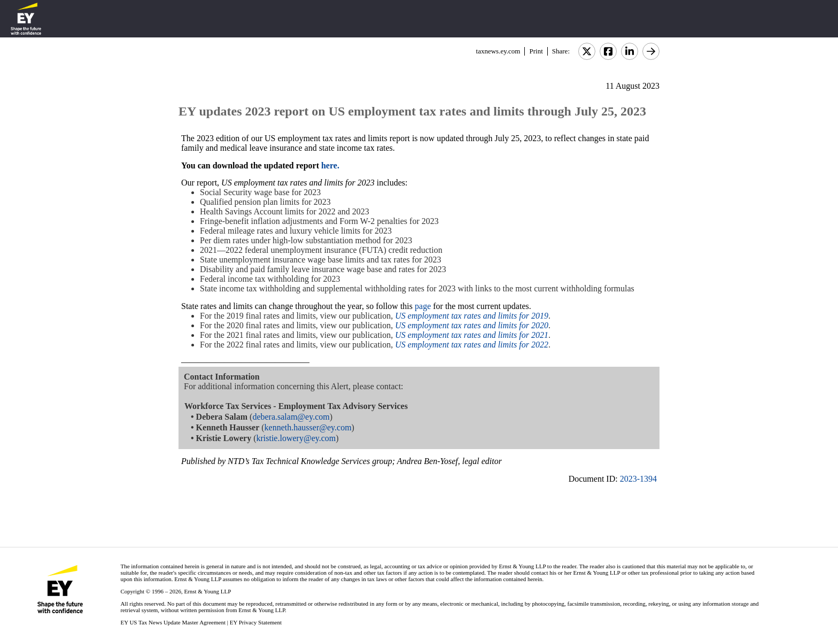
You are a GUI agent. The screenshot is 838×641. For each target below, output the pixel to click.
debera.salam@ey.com (290, 416)
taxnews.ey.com (498, 51)
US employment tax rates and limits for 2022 (471, 344)
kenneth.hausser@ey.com (308, 427)
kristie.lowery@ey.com (296, 438)
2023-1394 (638, 478)
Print (535, 51)
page (424, 306)
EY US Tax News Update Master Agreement (173, 622)
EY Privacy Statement (256, 622)
